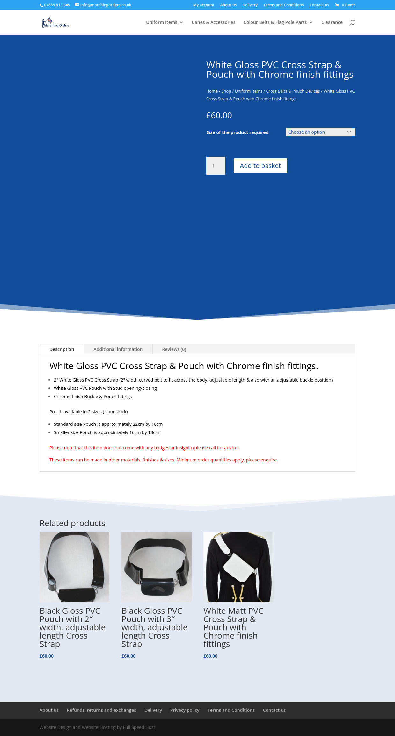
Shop (226, 91)
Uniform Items (161, 22)
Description (61, 349)
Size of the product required (238, 132)
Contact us (319, 5)
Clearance (332, 22)
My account (204, 5)
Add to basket (260, 165)
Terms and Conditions (283, 5)
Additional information (118, 349)
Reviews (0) (174, 349)
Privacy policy (185, 710)
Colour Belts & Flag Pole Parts (275, 22)
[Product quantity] (215, 166)
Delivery (250, 5)
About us (228, 5)
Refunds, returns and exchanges (101, 710)
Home (212, 91)
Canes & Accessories (214, 22)
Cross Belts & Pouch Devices (293, 91)
